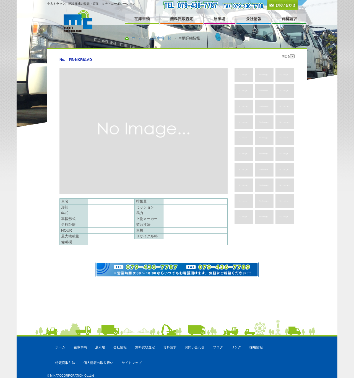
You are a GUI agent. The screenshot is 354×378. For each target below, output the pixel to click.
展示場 (100, 347)
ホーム (136, 38)
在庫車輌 (80, 347)
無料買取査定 (145, 347)
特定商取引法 (65, 363)
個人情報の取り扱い (98, 363)
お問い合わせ (195, 347)
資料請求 (169, 347)
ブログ (218, 347)
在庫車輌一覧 (160, 38)
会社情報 (120, 347)
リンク (236, 347)
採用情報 (256, 347)
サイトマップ (132, 363)
